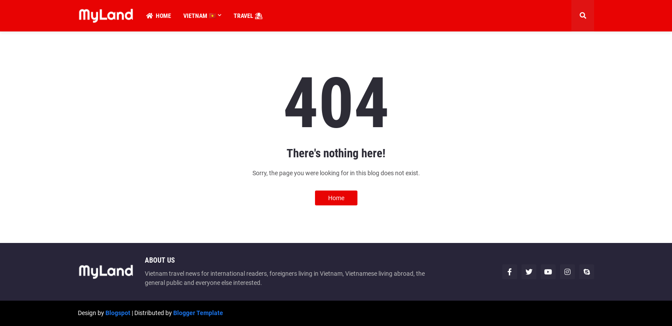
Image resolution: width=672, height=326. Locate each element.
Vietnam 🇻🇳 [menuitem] (199, 15)
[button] (582, 15)
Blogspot (117, 312)
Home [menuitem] (158, 15)
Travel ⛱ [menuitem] (248, 15)
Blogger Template (198, 312)
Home (336, 197)
